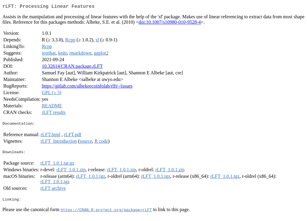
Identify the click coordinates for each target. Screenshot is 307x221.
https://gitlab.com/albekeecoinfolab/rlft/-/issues (87, 87)
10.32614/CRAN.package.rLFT (72, 67)
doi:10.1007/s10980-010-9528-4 (170, 23)
